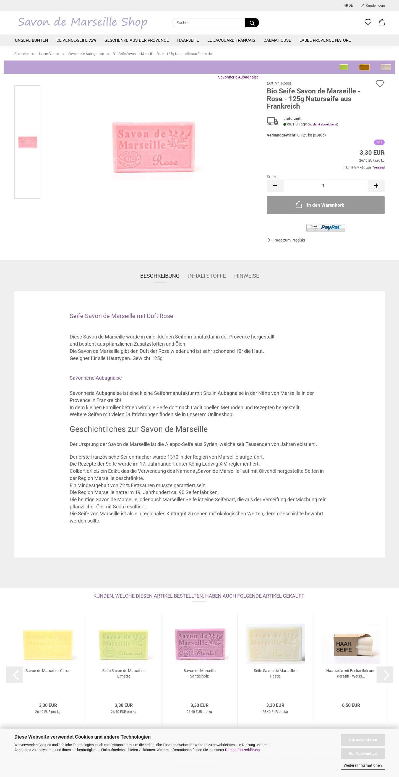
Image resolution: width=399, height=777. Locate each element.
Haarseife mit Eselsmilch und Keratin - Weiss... (350, 673)
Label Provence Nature (325, 40)
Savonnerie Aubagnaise (238, 77)
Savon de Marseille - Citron (48, 670)
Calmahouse (277, 40)
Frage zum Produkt (288, 240)
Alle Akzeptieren (362, 740)
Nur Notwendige (362, 753)
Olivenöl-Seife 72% (76, 40)
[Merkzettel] (368, 22)
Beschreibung (160, 275)
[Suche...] (252, 22)
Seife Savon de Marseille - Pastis (275, 673)
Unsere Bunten (31, 40)
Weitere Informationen (363, 765)
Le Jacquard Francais (231, 40)
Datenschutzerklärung (242, 750)
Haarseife (188, 40)
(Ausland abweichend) (323, 124)
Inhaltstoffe (207, 275)
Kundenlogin (373, 5)
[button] (382, 22)
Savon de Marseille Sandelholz (199, 673)
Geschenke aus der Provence (137, 40)
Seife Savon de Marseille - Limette (123, 673)
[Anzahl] (325, 186)
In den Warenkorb (319, 204)
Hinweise (246, 275)
